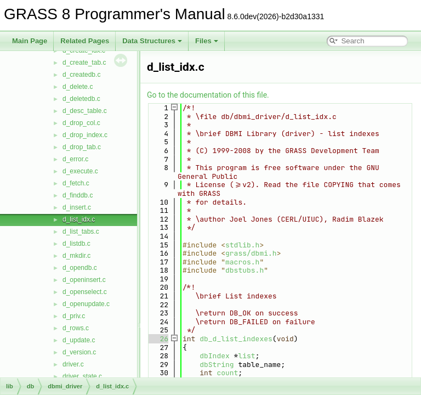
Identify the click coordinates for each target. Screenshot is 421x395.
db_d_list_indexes (236, 338)
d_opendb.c (79, 268)
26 (157, 338)
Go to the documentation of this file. (208, 95)
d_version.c (79, 352)
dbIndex (215, 355)
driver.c (73, 364)
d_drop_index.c (84, 135)
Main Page (29, 41)
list (246, 355)
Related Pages (84, 41)
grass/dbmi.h (251, 253)
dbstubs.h (244, 270)
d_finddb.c (77, 195)
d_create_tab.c (84, 62)
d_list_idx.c (78, 219)
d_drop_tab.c (81, 147)
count (227, 372)
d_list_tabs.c (80, 231)
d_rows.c (75, 328)
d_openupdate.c (86, 304)
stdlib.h (242, 245)
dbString (217, 364)
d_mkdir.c (76, 255)
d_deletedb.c (81, 99)
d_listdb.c (76, 243)
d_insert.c (76, 207)
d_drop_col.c (81, 123)
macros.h (242, 262)
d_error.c (75, 159)
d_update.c (78, 340)
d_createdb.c (81, 74)
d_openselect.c (84, 292)
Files (206, 41)
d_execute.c (80, 171)
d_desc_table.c (84, 111)
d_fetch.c (75, 183)
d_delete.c (77, 87)
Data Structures (152, 41)
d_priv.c (73, 316)
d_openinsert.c (84, 280)
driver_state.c (82, 376)
